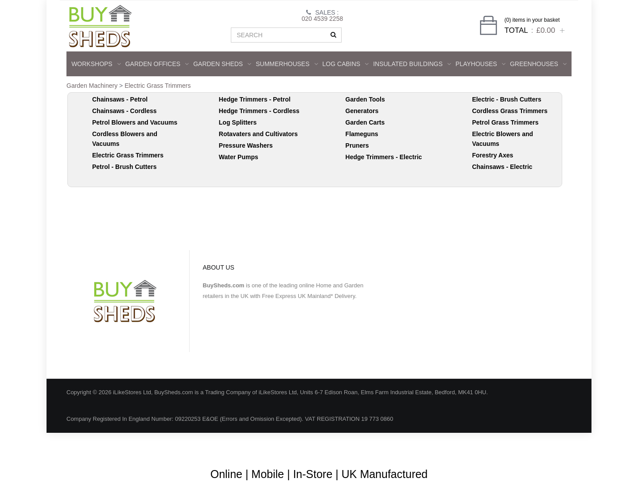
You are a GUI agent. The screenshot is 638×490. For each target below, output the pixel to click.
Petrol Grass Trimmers (505, 122)
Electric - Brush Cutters (506, 99)
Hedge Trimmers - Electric (384, 157)
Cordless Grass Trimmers (509, 110)
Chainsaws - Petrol (120, 99)
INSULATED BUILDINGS (412, 63)
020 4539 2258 (322, 19)
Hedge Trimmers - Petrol (255, 99)
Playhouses (480, 63)
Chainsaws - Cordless (124, 110)
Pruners (357, 145)
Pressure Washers (246, 145)
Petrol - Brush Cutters (124, 166)
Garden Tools (365, 99)
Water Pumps (238, 157)
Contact (548, 445)
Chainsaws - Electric (502, 166)
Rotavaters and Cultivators (258, 133)
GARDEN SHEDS (222, 63)
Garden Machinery (91, 85)
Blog (255, 445)
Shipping (482, 445)
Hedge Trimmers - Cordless (259, 110)
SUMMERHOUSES (287, 63)
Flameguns (362, 133)
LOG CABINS (346, 63)
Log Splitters (238, 122)
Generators (362, 110)
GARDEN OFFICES (157, 63)
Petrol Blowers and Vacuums (134, 122)
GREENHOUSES (538, 63)
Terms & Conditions (336, 445)
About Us (286, 445)
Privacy (515, 445)
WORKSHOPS (96, 63)
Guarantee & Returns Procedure (416, 445)
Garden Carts (365, 122)
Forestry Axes (492, 155)
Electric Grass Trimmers (157, 85)
